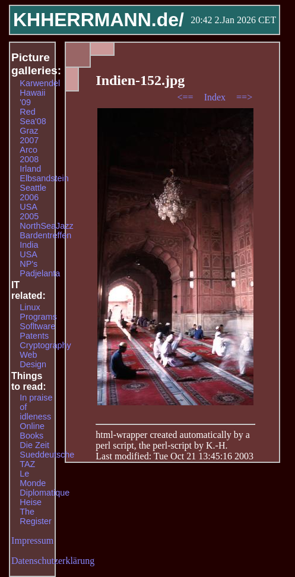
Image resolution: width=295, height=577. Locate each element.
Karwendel (40, 83)
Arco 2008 (29, 154)
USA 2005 (29, 211)
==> (244, 97)
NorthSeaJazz (46, 226)
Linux (30, 307)
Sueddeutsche (47, 454)
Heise (31, 502)
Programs (38, 316)
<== (186, 97)
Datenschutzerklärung (52, 561)
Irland (30, 169)
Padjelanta (40, 273)
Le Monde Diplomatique (44, 483)
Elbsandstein (44, 178)
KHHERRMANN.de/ (98, 19)
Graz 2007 (29, 135)
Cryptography (45, 345)
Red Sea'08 (33, 116)
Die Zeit (34, 445)
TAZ (27, 464)
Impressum (32, 540)
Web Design (33, 359)
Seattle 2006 (33, 192)
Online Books (32, 430)
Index (216, 97)
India (29, 245)
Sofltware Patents (37, 330)
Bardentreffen (45, 235)
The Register (36, 516)
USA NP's (28, 259)
